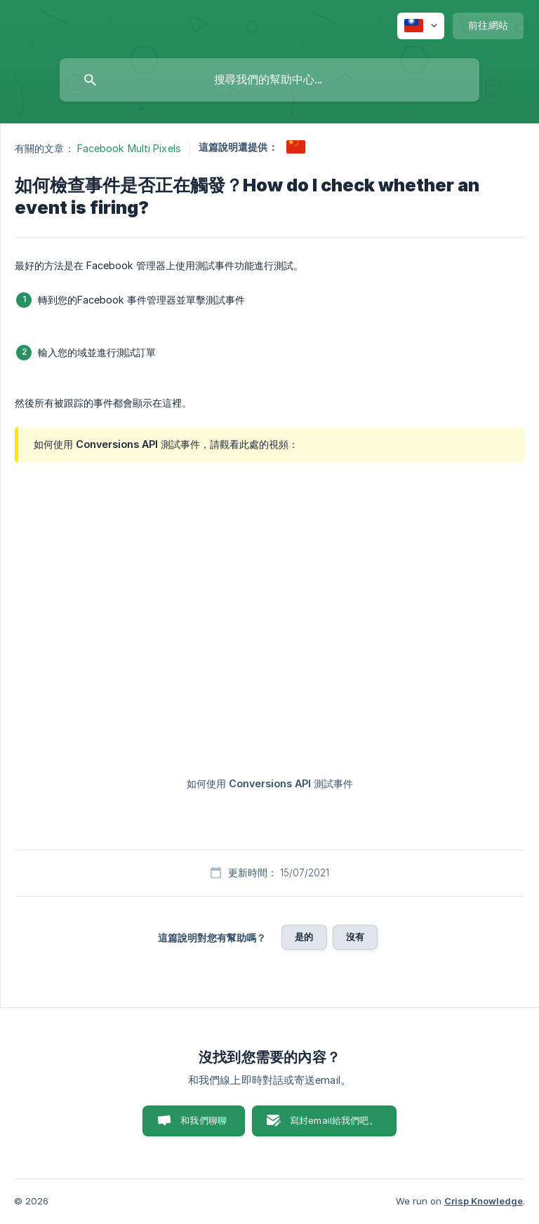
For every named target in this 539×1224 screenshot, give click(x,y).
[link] (295, 147)
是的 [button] (304, 936)
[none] (420, 26)
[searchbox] (269, 80)
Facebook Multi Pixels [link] (129, 148)
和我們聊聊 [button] (203, 1120)
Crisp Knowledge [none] (483, 1200)
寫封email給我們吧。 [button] (334, 1120)
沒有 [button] (355, 936)
